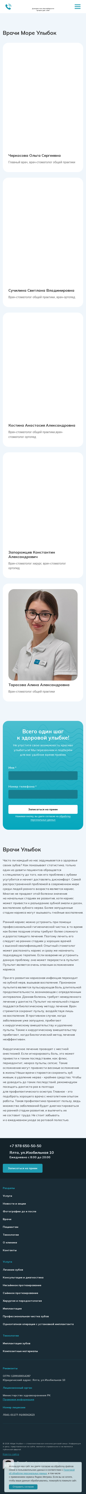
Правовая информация (18, 1399)
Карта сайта (11, 1454)
